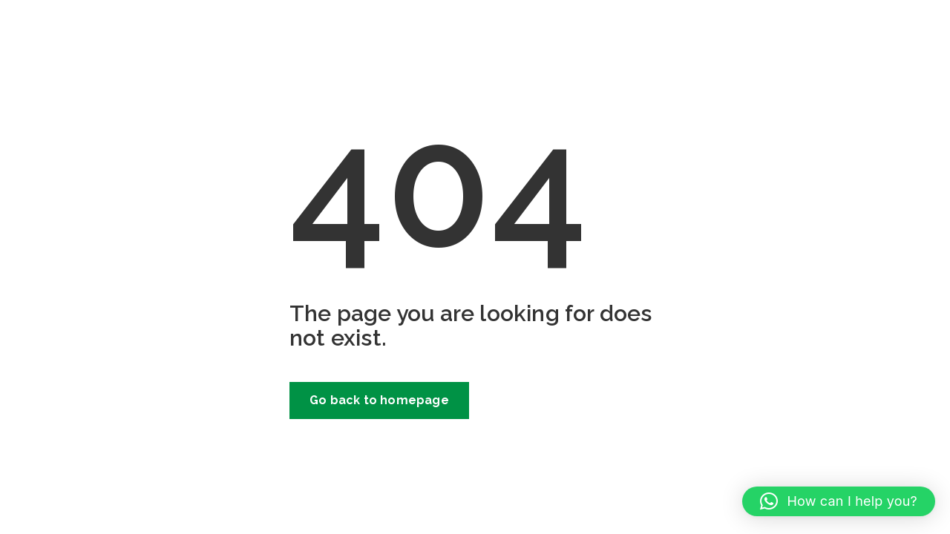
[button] (838, 501)
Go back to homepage (379, 400)
